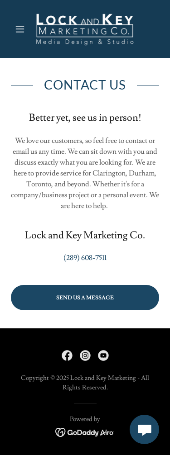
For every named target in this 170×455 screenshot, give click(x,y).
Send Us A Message (85, 297)
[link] (85, 29)
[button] (22, 29)
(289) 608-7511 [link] (85, 257)
